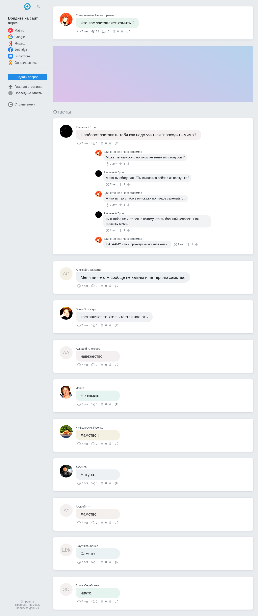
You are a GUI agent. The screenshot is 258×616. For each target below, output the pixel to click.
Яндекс (16, 43)
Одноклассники (22, 62)
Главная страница (25, 86)
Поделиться (128, 31)
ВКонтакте (19, 56)
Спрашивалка (21, 104)
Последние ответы (25, 93)
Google (16, 36)
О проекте (27, 601)
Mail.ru (16, 30)
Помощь (34, 604)
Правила (21, 604)
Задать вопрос (27, 77)
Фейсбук (17, 49)
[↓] (121, 31)
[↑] (115, 31)
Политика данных (27, 608)
